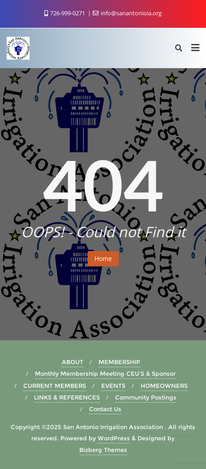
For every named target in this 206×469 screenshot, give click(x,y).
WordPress (114, 438)
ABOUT (72, 361)
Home (103, 258)
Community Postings (145, 397)
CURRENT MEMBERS (54, 385)
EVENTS (113, 385)
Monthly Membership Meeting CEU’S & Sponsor (105, 373)
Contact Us (105, 409)
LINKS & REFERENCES (67, 397)
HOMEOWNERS (164, 385)
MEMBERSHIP (119, 361)
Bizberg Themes (103, 449)
